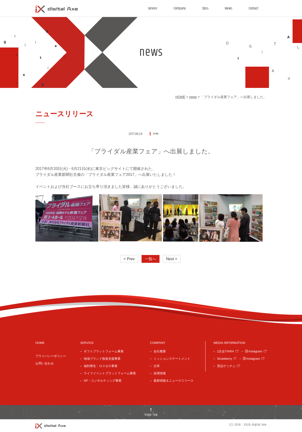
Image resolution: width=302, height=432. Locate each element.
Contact (253, 8)
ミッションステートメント (172, 358)
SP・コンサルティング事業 (103, 380)
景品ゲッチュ (226, 366)
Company (180, 8)
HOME (180, 97)
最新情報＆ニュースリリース (173, 380)
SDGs (205, 8)
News (228, 8)
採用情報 (160, 373)
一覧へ (150, 259)
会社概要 (160, 351)
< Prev (129, 259)
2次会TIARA (225, 351)
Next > (171, 259)
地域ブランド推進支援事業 (102, 358)
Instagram (253, 351)
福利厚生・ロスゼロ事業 (100, 366)
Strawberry (224, 358)
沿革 (157, 366)
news (193, 97)
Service (152, 8)
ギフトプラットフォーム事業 (104, 351)
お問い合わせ (44, 363)
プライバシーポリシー (50, 356)
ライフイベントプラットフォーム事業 (110, 373)
